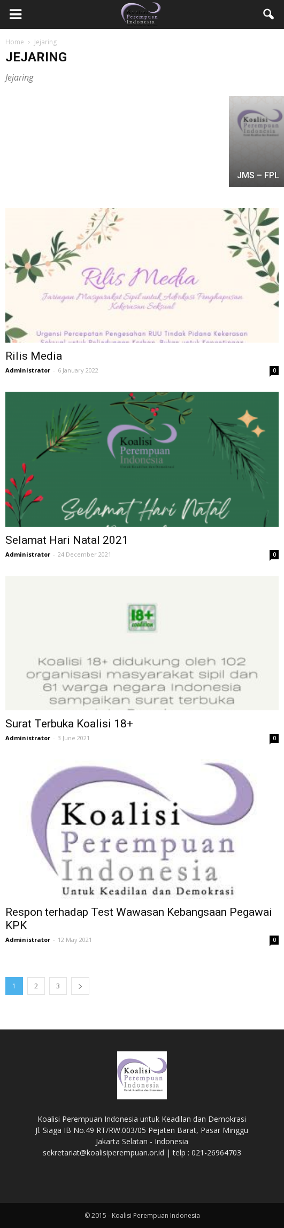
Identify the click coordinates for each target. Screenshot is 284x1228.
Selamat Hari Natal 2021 (66, 540)
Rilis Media (33, 356)
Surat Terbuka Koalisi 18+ (69, 723)
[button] (269, 14)
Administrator (27, 370)
